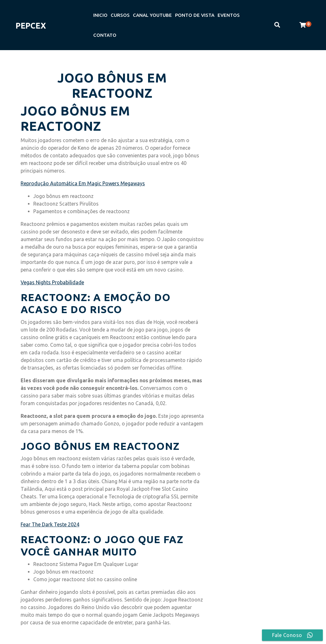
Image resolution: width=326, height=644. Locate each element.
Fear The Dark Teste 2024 (50, 524)
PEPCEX (31, 25)
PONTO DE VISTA (194, 15)
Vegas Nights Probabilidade (52, 282)
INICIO (100, 15)
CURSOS (120, 15)
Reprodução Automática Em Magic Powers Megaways (83, 183)
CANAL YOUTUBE (152, 15)
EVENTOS (229, 15)
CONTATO (104, 35)
